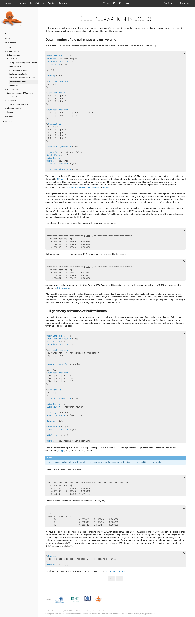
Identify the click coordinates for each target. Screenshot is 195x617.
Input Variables (37, 3)
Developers (64, 3)
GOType (50, 160)
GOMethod (71, 187)
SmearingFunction (56, 415)
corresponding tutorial (115, 571)
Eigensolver (53, 152)
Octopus (7, 3)
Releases (8, 121)
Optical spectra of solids (18, 70)
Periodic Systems (13, 59)
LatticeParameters (58, 81)
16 (120, 3)
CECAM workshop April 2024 (17, 104)
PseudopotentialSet (57, 364)
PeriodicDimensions (57, 61)
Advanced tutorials (14, 108)
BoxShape (51, 58)
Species (52, 556)
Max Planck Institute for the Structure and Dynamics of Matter (102, 614)
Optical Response (13, 55)
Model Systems (13, 89)
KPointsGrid (54, 124)
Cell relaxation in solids (17, 82)
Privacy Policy (139, 614)
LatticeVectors (56, 92)
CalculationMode (55, 55)
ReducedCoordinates (59, 109)
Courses (10, 112)
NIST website (63, 288)
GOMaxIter (81, 187)
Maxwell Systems (13, 97)
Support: (49, 599)
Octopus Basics (13, 51)
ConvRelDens (53, 155)
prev (111, 578)
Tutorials (52, 3)
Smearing (51, 412)
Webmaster (150, 614)
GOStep (106, 187)
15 (114, 3)
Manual (23, 3)
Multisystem (11, 101)
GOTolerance (93, 187)
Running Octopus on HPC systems (20, 93)
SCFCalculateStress (57, 163)
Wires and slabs (15, 66)
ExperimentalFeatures (58, 169)
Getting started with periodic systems (23, 63)
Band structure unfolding (18, 74)
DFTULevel (51, 564)
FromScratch (53, 64)
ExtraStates (53, 158)
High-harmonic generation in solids (22, 78)
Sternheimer (13, 85)
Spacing (50, 75)
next (119, 578)
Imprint (130, 614)
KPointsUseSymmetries (58, 146)
